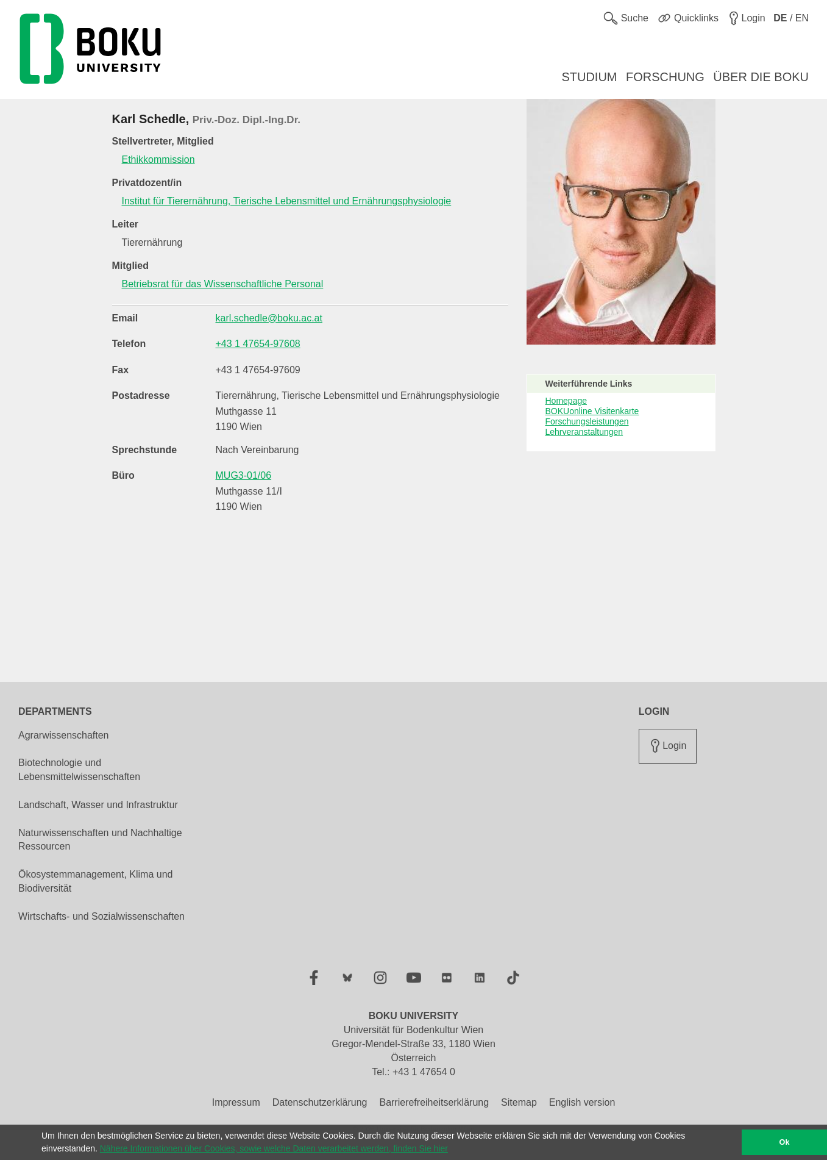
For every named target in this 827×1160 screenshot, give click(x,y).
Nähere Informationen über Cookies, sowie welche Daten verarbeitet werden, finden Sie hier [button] (274, 1148)
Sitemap (519, 1102)
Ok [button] (784, 1142)
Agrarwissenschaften (63, 735)
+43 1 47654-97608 (258, 343)
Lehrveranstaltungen (584, 432)
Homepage (566, 401)
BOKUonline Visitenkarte (592, 411)
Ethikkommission (158, 159)
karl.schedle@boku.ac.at (269, 318)
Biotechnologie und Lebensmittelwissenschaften (79, 769)
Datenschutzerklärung (319, 1102)
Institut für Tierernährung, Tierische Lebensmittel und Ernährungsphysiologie (287, 201)
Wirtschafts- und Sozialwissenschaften (101, 916)
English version (582, 1102)
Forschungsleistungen (587, 421)
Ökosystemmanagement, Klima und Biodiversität (95, 881)
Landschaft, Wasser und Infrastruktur (98, 805)
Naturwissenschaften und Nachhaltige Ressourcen (100, 840)
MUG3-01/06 (244, 475)
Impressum (236, 1102)
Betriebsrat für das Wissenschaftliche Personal (223, 284)
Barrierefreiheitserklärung (434, 1102)
